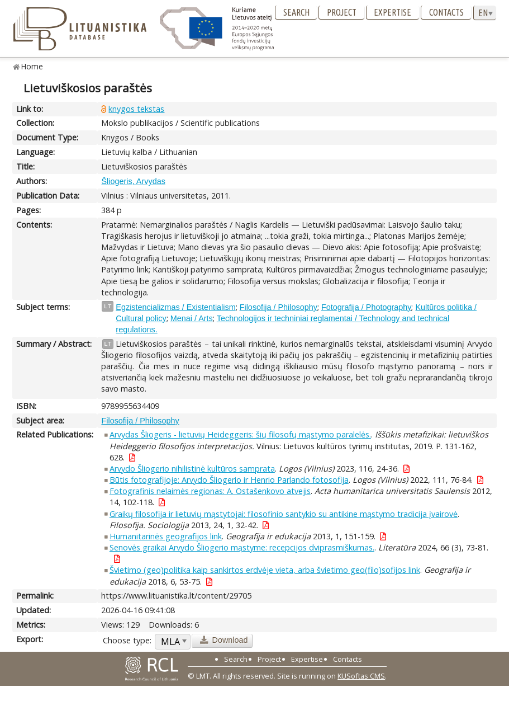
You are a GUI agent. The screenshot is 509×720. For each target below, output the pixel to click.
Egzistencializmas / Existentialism (175, 307)
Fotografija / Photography (366, 307)
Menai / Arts (191, 318)
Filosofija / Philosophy (278, 307)
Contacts (446, 12)
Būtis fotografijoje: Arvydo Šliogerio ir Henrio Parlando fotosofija (229, 479)
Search (296, 12)
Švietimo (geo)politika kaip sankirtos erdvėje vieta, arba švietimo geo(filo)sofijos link (265, 569)
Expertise (392, 12)
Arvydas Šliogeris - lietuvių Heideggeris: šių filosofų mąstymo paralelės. (240, 434)
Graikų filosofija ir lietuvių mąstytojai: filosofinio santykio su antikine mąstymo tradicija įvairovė (284, 514)
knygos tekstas (136, 108)
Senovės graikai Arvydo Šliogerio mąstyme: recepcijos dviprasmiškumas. (242, 547)
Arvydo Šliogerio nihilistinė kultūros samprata (192, 468)
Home (32, 66)
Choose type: (127, 640)
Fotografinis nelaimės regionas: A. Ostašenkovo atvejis (210, 491)
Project (341, 12)
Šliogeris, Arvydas (133, 181)
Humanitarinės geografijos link (166, 536)
